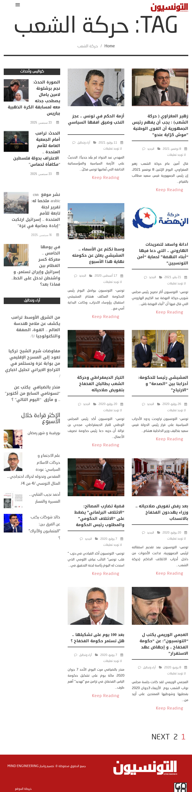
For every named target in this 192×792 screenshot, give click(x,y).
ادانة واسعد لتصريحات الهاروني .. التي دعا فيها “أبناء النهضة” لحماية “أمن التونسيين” (162, 253)
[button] (16, 4)
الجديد (150, 149)
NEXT (160, 737)
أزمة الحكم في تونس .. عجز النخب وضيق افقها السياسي (96, 122)
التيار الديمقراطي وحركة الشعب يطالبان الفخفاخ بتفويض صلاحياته (100, 384)
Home (109, 46)
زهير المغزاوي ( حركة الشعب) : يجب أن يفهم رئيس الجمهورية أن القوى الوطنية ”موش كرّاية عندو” (160, 125)
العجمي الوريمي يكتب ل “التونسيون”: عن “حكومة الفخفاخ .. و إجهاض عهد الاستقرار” (164, 644)
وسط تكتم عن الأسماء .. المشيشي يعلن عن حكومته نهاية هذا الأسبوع (98, 255)
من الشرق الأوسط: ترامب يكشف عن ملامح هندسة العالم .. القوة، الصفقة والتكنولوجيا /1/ (35, 337)
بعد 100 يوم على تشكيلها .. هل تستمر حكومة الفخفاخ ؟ (97, 638)
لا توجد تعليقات (176, 155)
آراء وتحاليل (83, 142)
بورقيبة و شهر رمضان (44, 433)
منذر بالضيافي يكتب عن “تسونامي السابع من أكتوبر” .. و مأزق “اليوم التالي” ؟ (32, 402)
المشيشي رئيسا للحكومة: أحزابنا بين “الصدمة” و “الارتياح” (163, 384)
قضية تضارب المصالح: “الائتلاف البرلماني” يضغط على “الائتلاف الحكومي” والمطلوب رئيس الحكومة (99, 515)
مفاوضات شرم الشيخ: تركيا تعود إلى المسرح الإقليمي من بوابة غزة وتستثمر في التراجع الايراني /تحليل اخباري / (32, 375)
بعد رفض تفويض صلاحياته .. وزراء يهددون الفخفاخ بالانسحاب (162, 512)
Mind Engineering (23, 766)
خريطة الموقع (23, 789)
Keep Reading (169, 190)
